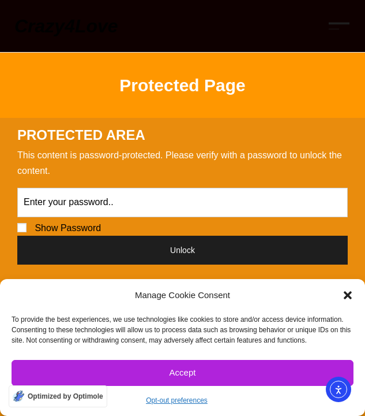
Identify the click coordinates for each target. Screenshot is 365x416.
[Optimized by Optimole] (58, 396)
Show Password (59, 228)
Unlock (182, 250)
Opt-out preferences (177, 400)
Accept (183, 372)
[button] (347, 295)
